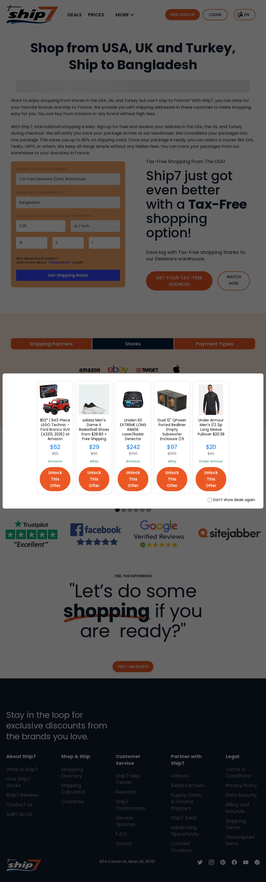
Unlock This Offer (55, 479)
